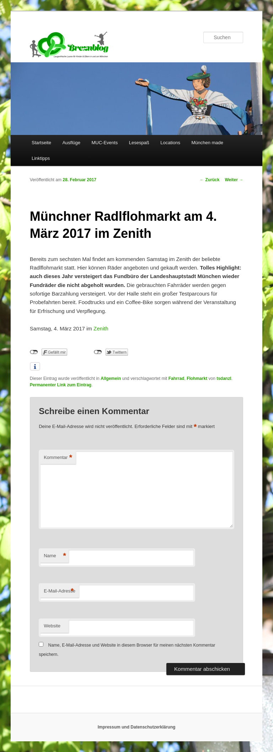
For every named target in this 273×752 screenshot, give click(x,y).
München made (207, 142)
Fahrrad (176, 378)
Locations (170, 142)
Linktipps (41, 158)
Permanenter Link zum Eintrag (60, 384)
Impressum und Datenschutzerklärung (137, 727)
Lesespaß (139, 142)
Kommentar (58, 458)
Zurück (209, 179)
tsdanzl (223, 378)
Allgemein (111, 378)
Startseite (41, 142)
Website (52, 625)
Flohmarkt (197, 378)
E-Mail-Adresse (59, 591)
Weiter (234, 179)
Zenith (100, 328)
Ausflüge (71, 142)
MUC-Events (105, 142)
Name (55, 556)
